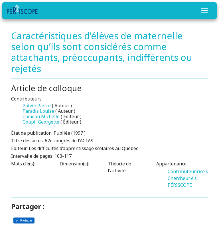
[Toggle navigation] (204, 10)
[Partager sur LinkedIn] (24, 220)
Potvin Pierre (37, 105)
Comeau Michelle (41, 116)
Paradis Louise (38, 111)
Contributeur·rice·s (188, 171)
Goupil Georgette (41, 122)
